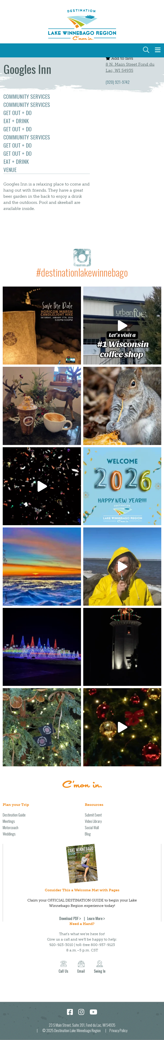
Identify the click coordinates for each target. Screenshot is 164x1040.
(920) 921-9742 (118, 82)
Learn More (94, 918)
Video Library (93, 821)
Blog (88, 834)
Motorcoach (10, 827)
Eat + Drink (16, 121)
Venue (10, 169)
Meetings (9, 821)
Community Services (26, 96)
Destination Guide (14, 815)
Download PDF (68, 918)
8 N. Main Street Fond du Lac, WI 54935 (130, 67)
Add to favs (119, 58)
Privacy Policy (118, 1030)
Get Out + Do (17, 112)
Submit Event (93, 815)
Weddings (9, 834)
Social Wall (92, 827)
